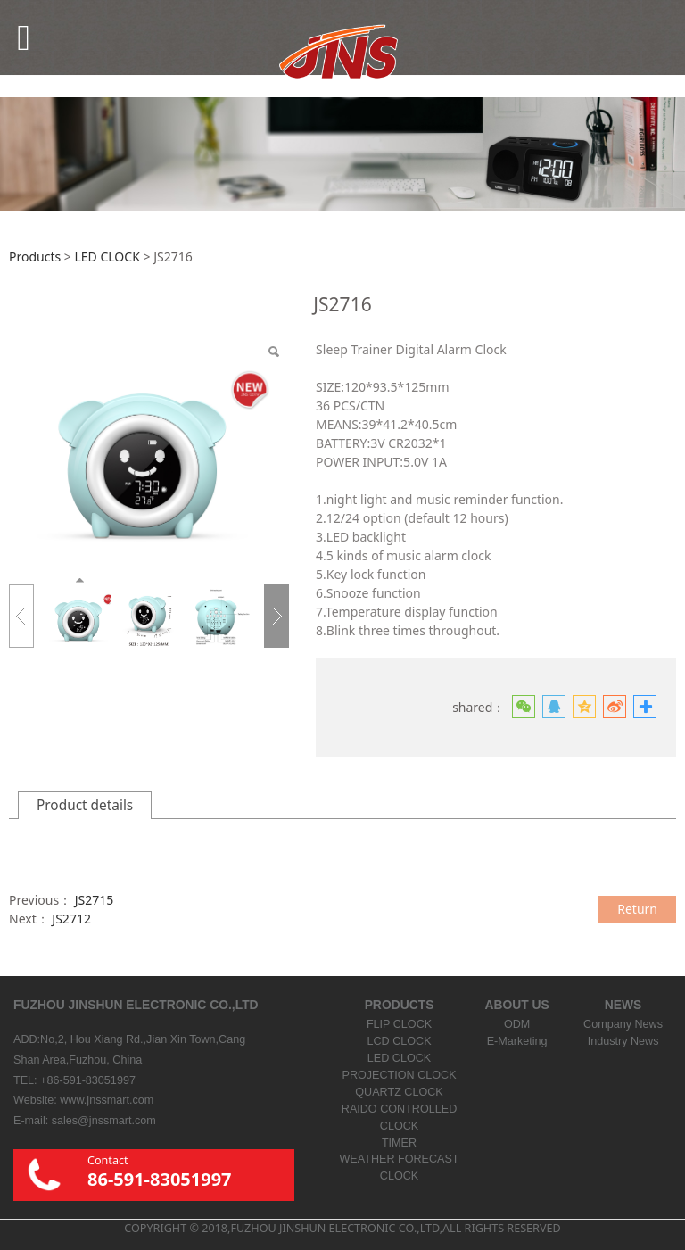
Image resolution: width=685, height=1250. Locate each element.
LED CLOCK (106, 256)
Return (637, 908)
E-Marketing (517, 1041)
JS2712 (71, 918)
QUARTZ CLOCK (398, 1092)
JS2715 (94, 899)
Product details (85, 805)
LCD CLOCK (399, 1041)
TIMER (399, 1143)
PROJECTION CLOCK (399, 1075)
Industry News (623, 1041)
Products (35, 256)
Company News (623, 1024)
